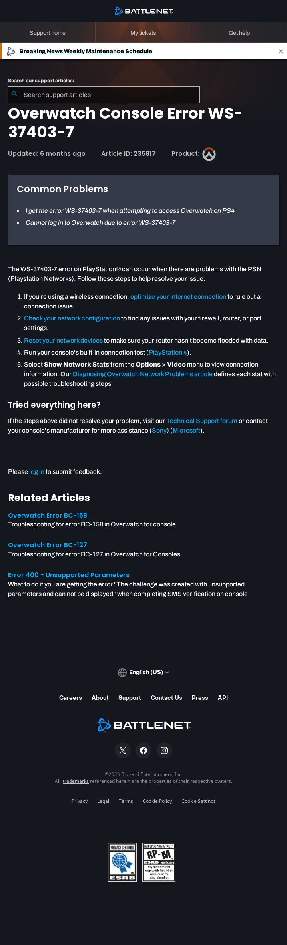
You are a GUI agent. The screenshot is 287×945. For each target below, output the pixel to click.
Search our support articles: (41, 80)
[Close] (281, 51)
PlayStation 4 (168, 352)
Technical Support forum (201, 420)
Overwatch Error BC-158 (47, 515)
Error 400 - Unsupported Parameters (69, 575)
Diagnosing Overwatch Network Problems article (143, 374)
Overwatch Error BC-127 (47, 545)
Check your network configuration (72, 318)
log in (36, 471)
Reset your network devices (63, 340)
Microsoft (186, 430)
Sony (159, 430)
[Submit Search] (14, 94)
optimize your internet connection (178, 296)
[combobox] (104, 94)
